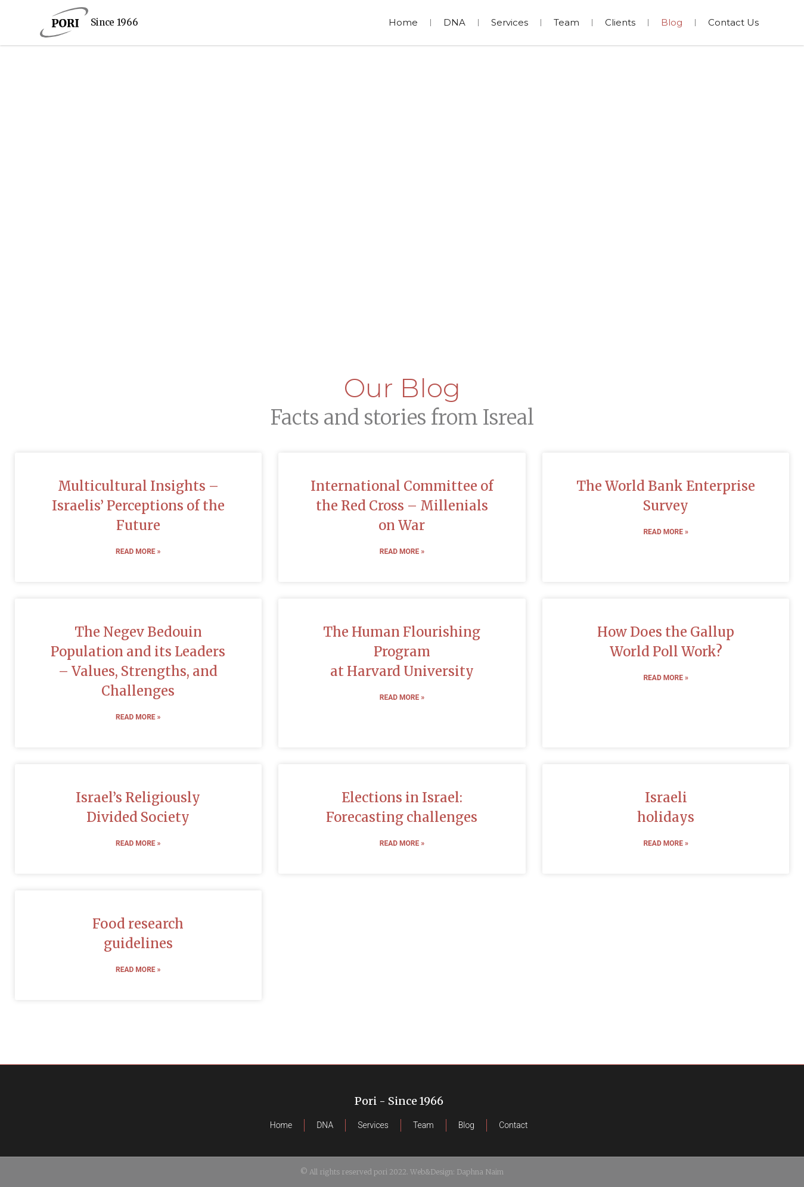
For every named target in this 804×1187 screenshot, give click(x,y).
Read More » (665, 843)
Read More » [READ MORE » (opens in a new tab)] (138, 551)
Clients (620, 22)
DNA (454, 22)
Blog (671, 22)
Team (566, 22)
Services (509, 22)
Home (403, 22)
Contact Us (733, 22)
